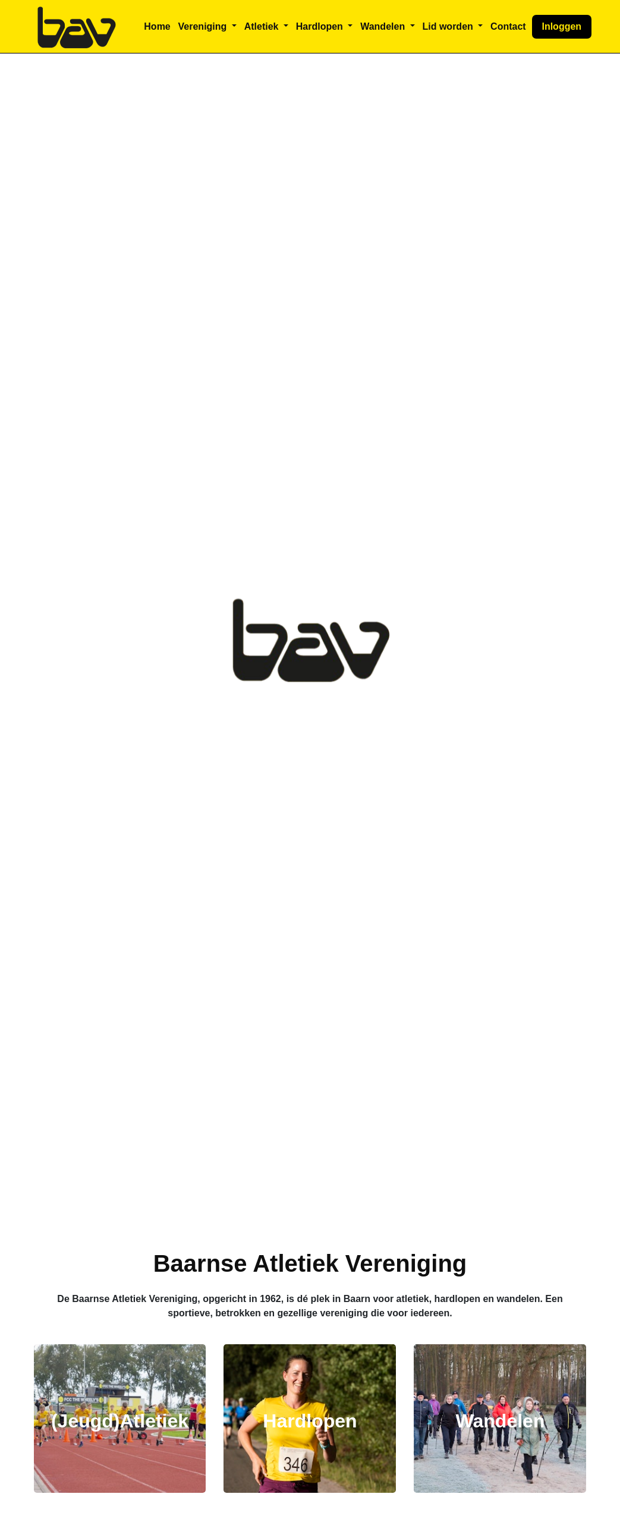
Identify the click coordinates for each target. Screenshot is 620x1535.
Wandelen (500, 1421)
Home (157, 26)
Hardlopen (310, 1421)
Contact (508, 26)
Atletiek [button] (262, 26)
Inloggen (561, 26)
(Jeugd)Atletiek (119, 1421)
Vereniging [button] (203, 26)
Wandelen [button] (383, 26)
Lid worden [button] (449, 26)
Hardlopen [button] (321, 26)
